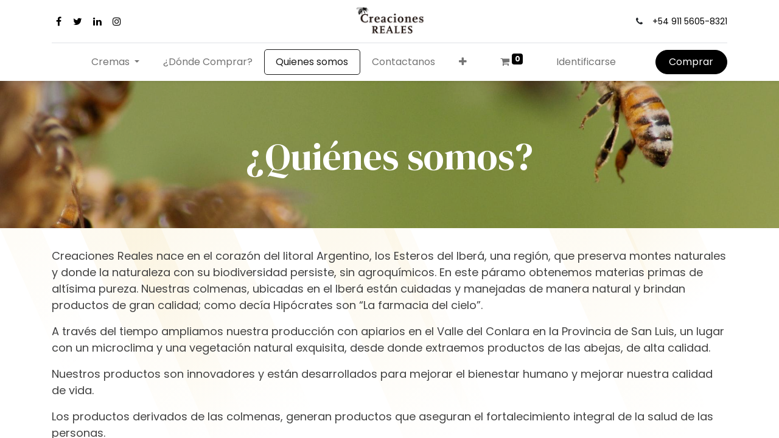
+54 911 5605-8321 (689, 21)
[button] (463, 62)
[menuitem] (207, 62)
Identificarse (586, 62)
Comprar (691, 62)
